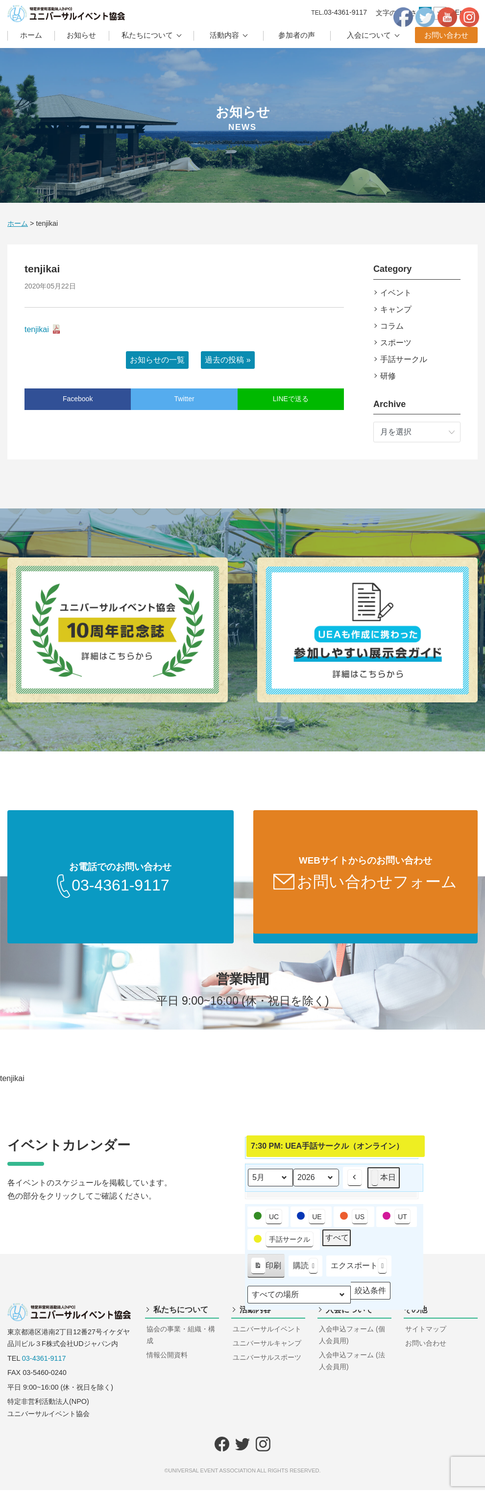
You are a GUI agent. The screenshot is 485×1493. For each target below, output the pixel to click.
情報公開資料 (167, 1358)
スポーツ (396, 342)
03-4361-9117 (44, 1361)
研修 (388, 376)
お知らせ (81, 35)
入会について (369, 35)
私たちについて (147, 35)
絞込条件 (370, 1295)
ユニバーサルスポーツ (267, 1360)
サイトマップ (425, 1332)
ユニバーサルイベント (267, 1332)
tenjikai (36, 329)
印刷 (265, 1270)
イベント (396, 293)
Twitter (184, 399)
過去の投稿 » (227, 360)
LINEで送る (291, 399)
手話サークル (403, 359)
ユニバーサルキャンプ (267, 1346)
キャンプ (396, 309)
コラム (392, 326)
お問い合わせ (446, 35)
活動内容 (224, 35)
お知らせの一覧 (157, 360)
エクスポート (359, 1269)
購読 (305, 1269)
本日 (383, 1180)
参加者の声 (296, 35)
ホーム (31, 35)
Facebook (78, 399)
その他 (415, 1312)
